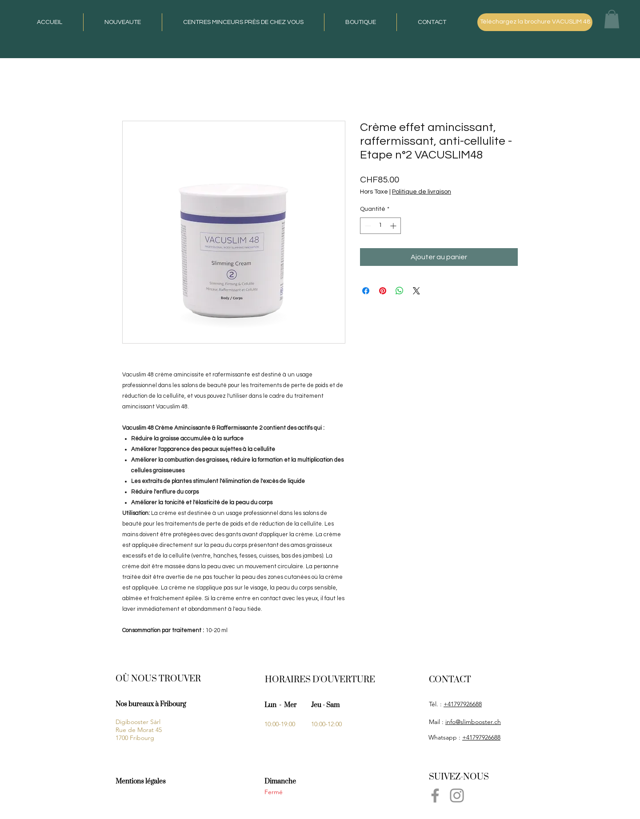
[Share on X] (416, 290)
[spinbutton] (380, 225)
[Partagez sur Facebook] (365, 290)
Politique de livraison (421, 192)
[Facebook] (435, 795)
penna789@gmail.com (459, 811)
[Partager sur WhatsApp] (399, 290)
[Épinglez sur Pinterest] (382, 290)
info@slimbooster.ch (473, 722)
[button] (612, 19)
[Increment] (394, 225)
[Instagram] (457, 795)
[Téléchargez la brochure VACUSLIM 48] (534, 22)
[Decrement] (366, 225)
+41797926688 (463, 704)
